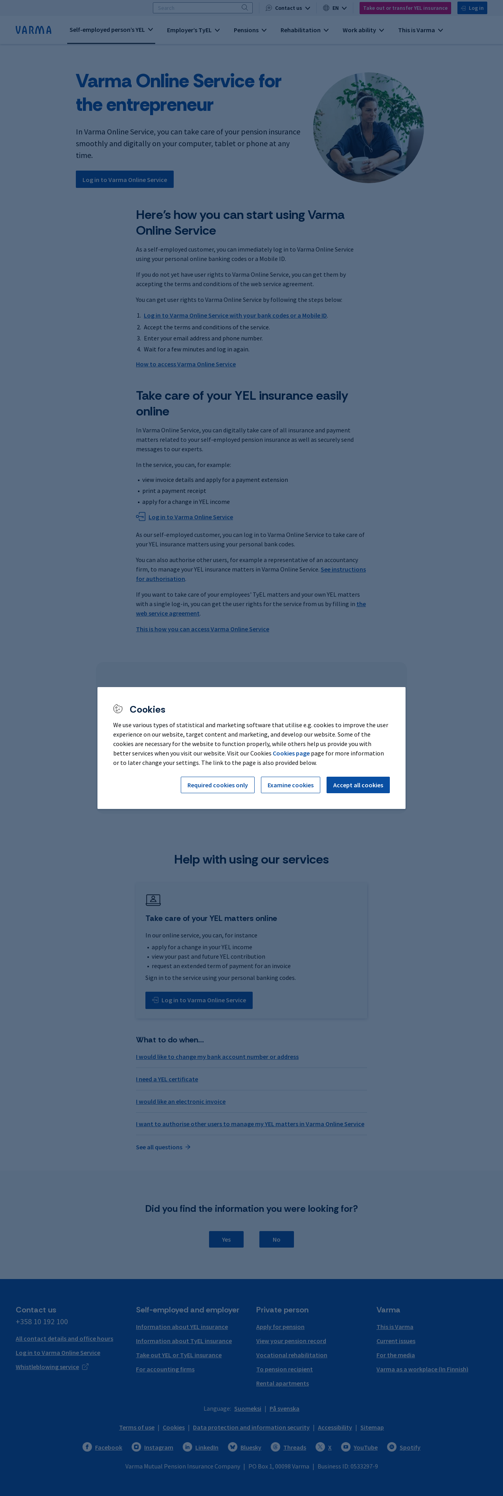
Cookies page (291, 753)
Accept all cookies (358, 785)
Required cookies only (217, 785)
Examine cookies (291, 785)
